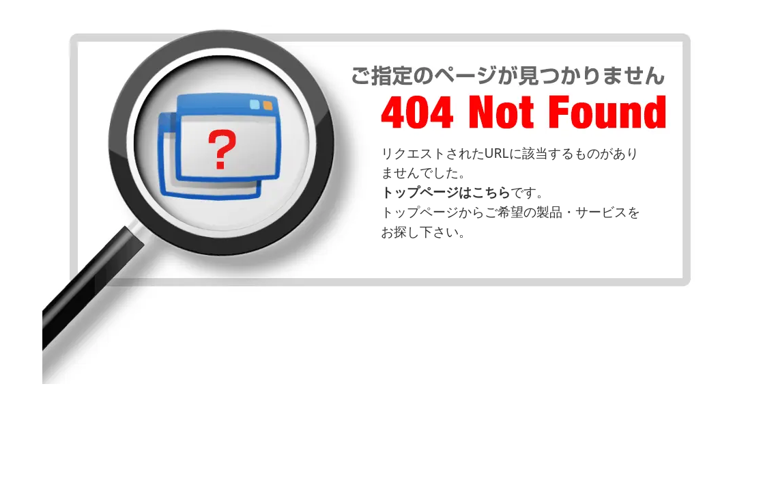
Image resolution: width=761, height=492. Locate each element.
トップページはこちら (446, 191)
